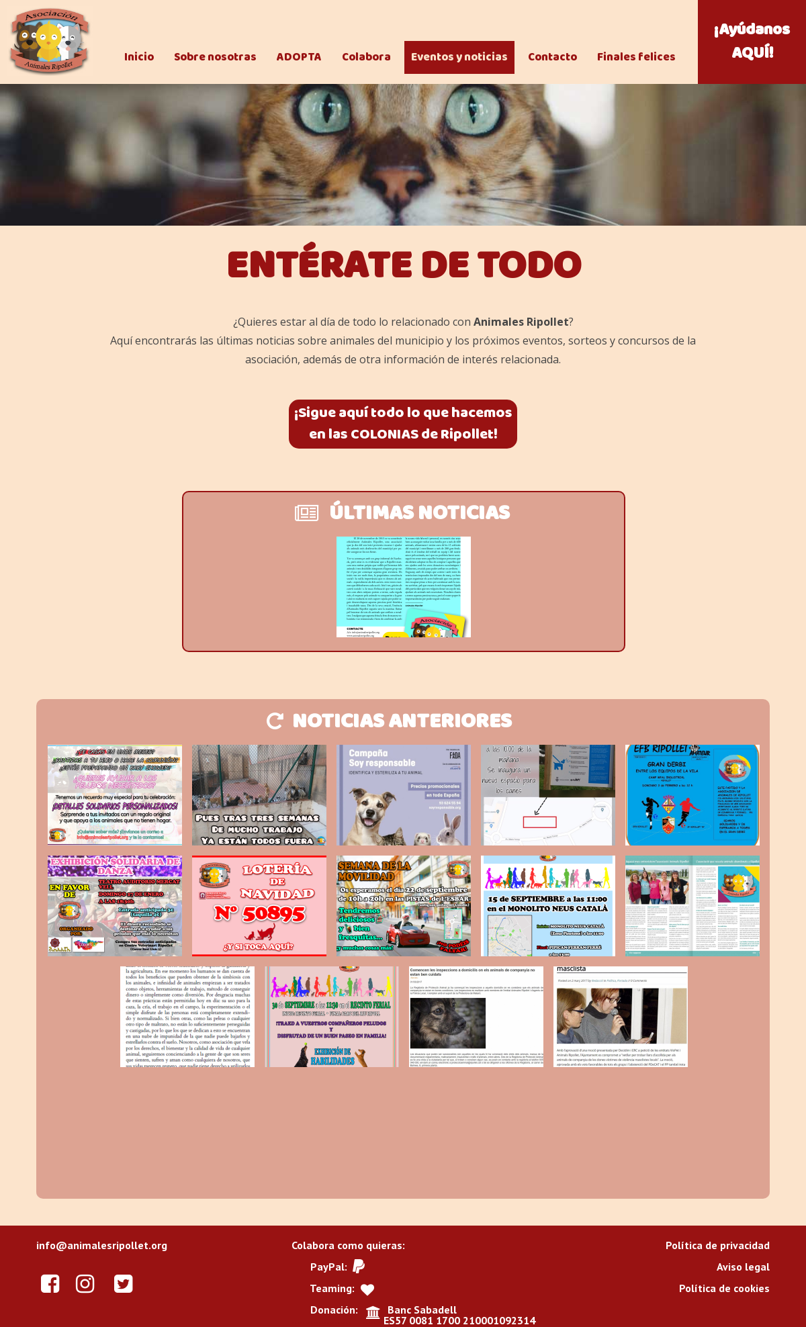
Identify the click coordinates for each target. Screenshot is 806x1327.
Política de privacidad (718, 1245)
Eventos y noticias (459, 57)
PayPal (327, 1266)
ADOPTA (299, 57)
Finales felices (636, 57)
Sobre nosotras (215, 57)
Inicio (139, 57)
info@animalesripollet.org (101, 1245)
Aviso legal (743, 1266)
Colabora (366, 57)
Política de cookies (724, 1288)
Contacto (552, 57)
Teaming (331, 1288)
